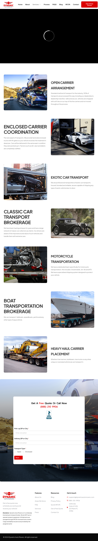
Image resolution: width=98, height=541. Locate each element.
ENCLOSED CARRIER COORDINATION (25, 129)
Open (19, 458)
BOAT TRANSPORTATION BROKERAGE (23, 306)
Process (47, 4)
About (27, 4)
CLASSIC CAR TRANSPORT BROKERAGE (18, 217)
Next (17, 463)
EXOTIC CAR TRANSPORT (64, 176)
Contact (76, 4)
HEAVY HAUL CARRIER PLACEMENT (64, 351)
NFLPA (67, 4)
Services (36, 4)
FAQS (54, 4)
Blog (61, 4)
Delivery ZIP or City (21, 444)
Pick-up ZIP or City (21, 434)
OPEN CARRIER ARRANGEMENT (67, 84)
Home (20, 4)
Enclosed (28, 458)
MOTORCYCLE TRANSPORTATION (70, 258)
